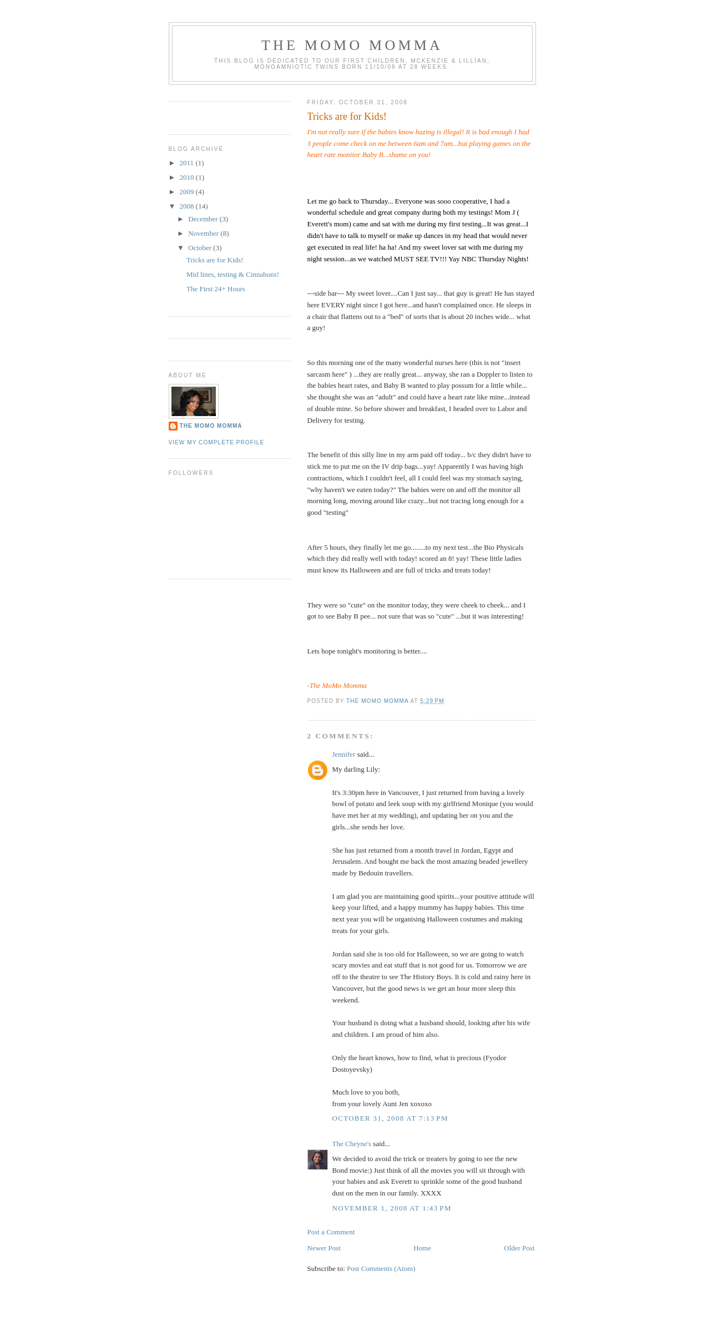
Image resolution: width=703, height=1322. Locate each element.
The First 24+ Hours (215, 289)
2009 (188, 192)
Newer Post (324, 1248)
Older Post (519, 1248)
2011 (188, 163)
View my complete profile (217, 442)
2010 (188, 177)
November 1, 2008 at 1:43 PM (392, 1208)
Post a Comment (331, 1232)
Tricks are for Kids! (214, 260)
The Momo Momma (211, 426)
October (200, 248)
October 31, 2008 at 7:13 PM (390, 1118)
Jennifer (344, 754)
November (204, 233)
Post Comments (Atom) (381, 1268)
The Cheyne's (352, 1143)
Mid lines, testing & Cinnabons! (232, 274)
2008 (188, 206)
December (204, 219)
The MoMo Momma (352, 45)
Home (422, 1248)
